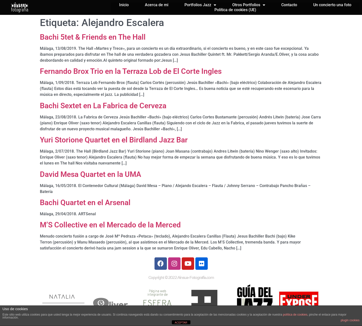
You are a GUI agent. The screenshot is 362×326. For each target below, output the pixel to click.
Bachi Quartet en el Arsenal (85, 202)
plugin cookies (350, 320)
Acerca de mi (156, 4)
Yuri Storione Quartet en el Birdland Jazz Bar (114, 140)
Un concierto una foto (332, 4)
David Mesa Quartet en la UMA (90, 174)
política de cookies (295, 314)
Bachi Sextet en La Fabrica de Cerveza (103, 105)
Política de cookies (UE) (235, 9)
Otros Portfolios (248, 4)
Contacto (289, 4)
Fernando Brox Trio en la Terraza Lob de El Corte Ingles (131, 71)
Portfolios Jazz (200, 4)
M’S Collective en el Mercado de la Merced (110, 224)
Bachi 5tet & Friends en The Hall (93, 37)
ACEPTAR (181, 322)
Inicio (124, 4)
